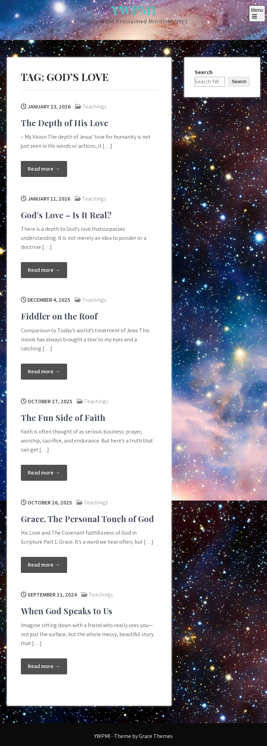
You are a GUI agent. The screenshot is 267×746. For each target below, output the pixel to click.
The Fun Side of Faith (63, 417)
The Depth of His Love (64, 122)
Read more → (44, 168)
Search (204, 72)
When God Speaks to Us (66, 610)
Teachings (94, 106)
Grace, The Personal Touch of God (87, 518)
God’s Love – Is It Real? (66, 214)
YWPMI (133, 10)
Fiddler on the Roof (59, 316)
